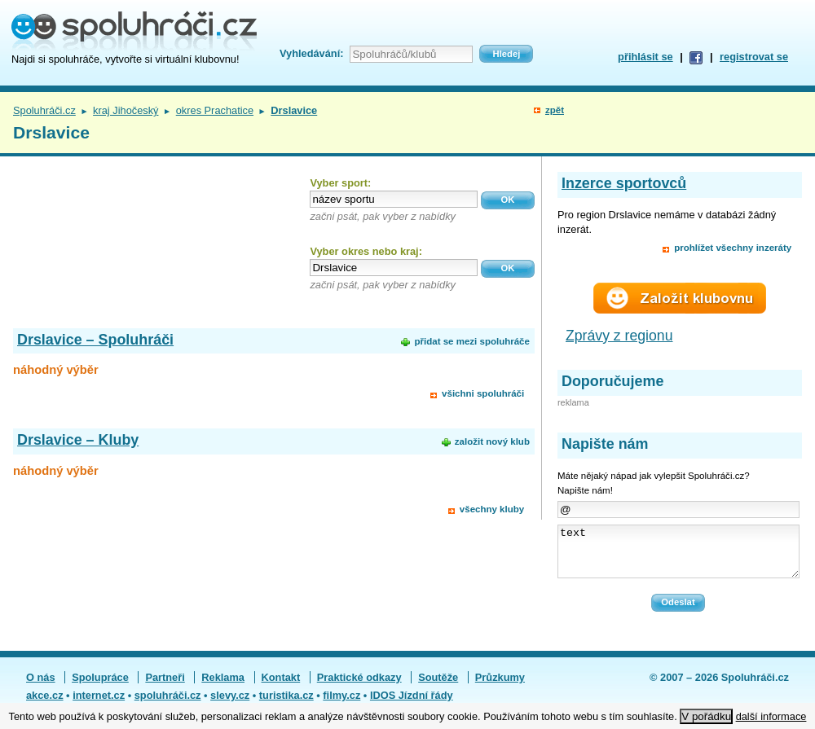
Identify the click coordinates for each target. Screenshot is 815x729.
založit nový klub (492, 441)
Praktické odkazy (359, 687)
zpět (554, 110)
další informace (771, 716)
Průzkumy (500, 687)
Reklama (222, 687)
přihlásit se (645, 57)
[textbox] (394, 199)
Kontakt (281, 687)
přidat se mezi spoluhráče (471, 341)
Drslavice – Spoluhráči (95, 340)
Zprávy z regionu (619, 335)
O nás (40, 687)
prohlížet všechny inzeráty (732, 248)
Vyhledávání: (311, 53)
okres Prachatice (214, 110)
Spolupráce (100, 687)
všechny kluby (492, 509)
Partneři (164, 687)
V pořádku (706, 716)
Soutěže (438, 687)
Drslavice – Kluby (78, 440)
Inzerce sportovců (624, 183)
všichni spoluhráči (483, 393)
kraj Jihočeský (125, 110)
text (678, 556)
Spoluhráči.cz (44, 110)
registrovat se (754, 57)
